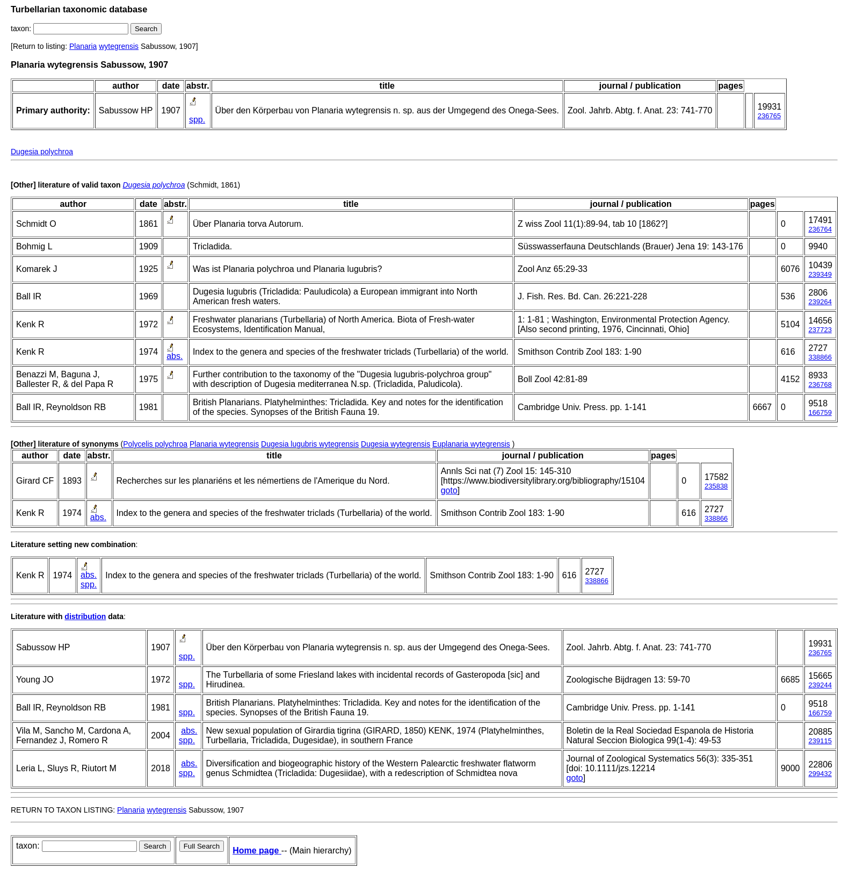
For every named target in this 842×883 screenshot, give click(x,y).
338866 (819, 357)
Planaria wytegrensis (224, 444)
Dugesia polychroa (42, 151)
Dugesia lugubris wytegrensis (310, 444)
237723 (819, 330)
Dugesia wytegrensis (395, 444)
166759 (819, 412)
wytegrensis (119, 46)
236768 (819, 385)
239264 (819, 302)
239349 (819, 274)
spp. (197, 119)
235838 (716, 486)
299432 (819, 774)
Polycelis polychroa (155, 444)
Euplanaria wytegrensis (471, 444)
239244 (819, 685)
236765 (769, 116)
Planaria (83, 46)
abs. (174, 356)
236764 (819, 229)
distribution (85, 616)
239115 (819, 741)
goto (449, 490)
